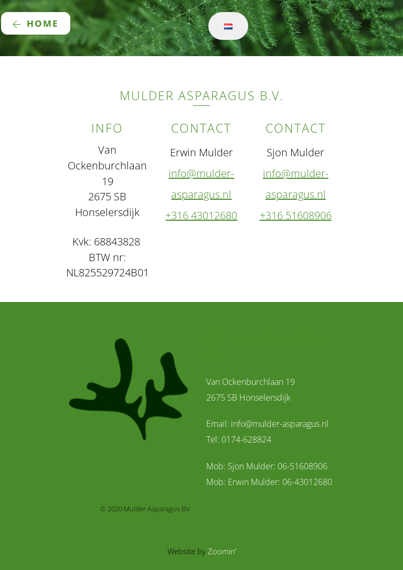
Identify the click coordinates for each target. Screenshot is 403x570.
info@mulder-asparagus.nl (279, 423)
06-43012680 (307, 482)
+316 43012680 (201, 215)
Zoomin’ (222, 551)
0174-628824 (246, 439)
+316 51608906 (296, 215)
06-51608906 (302, 466)
